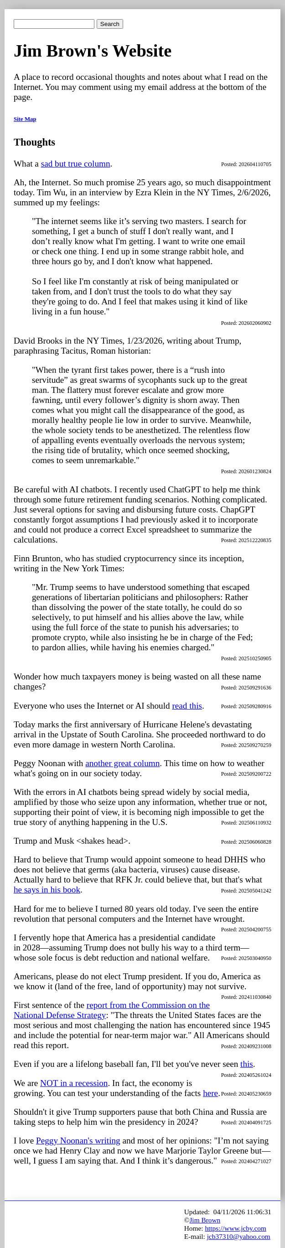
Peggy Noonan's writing (78, 1140)
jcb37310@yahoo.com (238, 1236)
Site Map (25, 119)
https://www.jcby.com (235, 1228)
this (246, 1064)
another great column (122, 763)
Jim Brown (204, 1220)
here (210, 1093)
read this (187, 705)
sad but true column (75, 163)
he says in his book (47, 889)
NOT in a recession (74, 1083)
